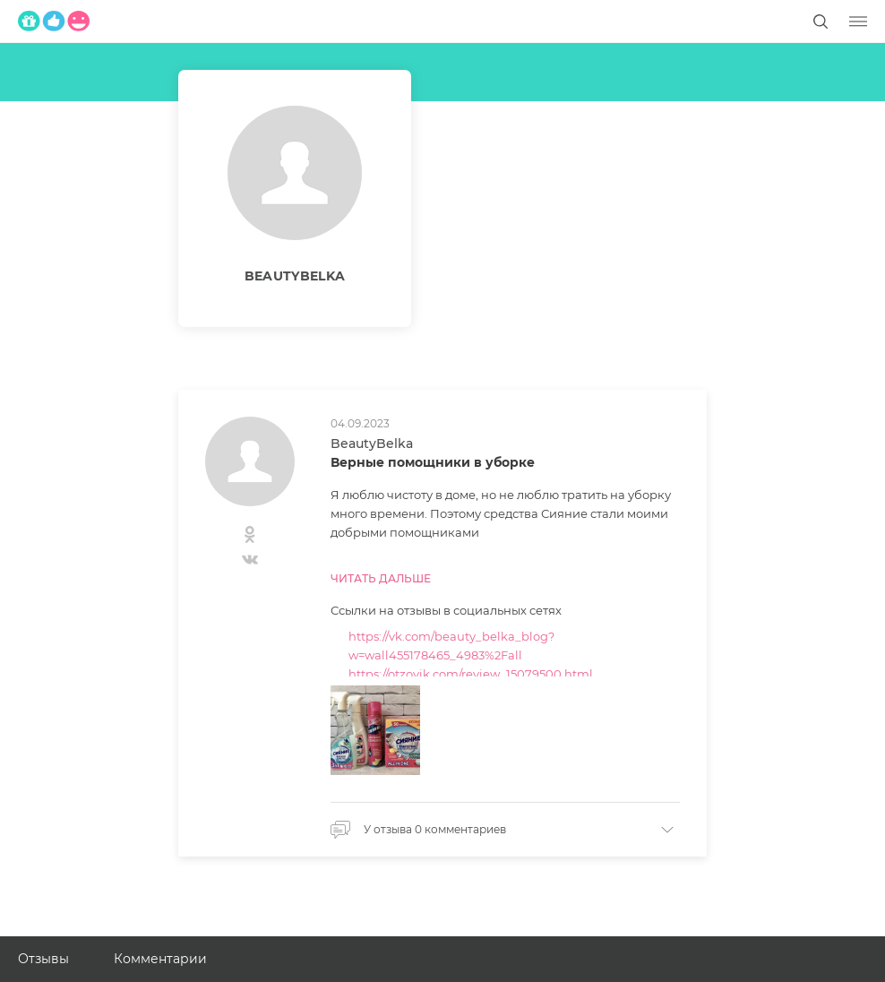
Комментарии (160, 959)
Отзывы (43, 959)
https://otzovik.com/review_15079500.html (470, 674)
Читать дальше (381, 578)
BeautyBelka (372, 443)
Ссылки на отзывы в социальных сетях (446, 610)
